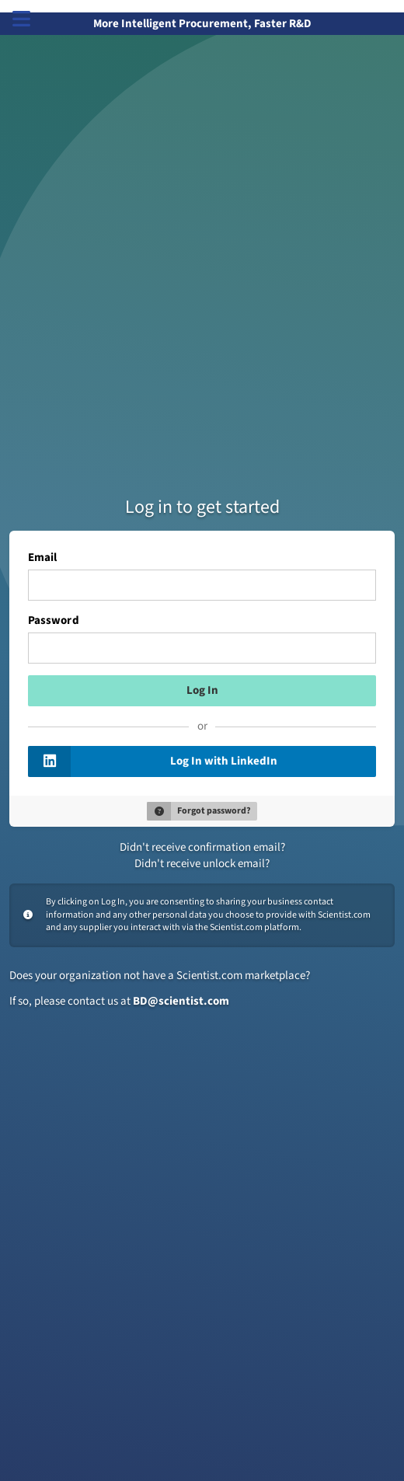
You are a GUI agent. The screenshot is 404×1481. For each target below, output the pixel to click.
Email (42, 558)
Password (53, 621)
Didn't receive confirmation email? (202, 847)
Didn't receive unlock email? (202, 863)
